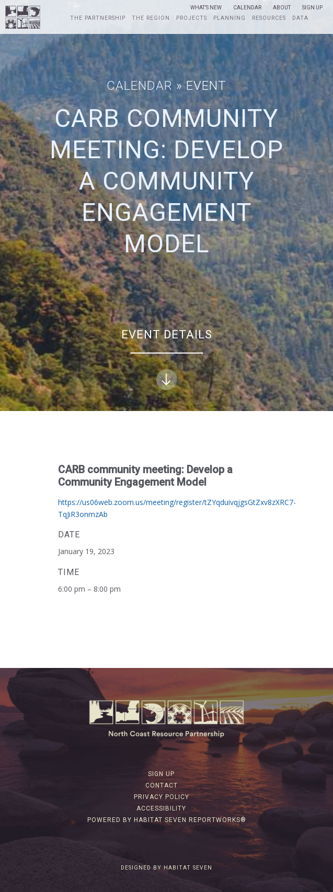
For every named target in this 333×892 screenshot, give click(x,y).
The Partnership (97, 18)
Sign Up (312, 7)
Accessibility (161, 808)
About (282, 7)
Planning (229, 18)
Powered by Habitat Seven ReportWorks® (166, 820)
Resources (269, 18)
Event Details (166, 359)
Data (300, 18)
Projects (191, 18)
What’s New (206, 7)
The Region (151, 18)
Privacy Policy (161, 797)
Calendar (247, 7)
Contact (161, 785)
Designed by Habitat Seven (166, 867)
